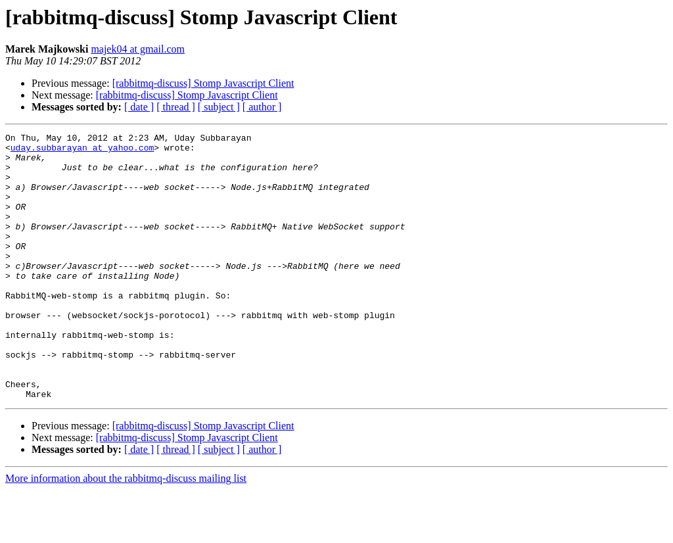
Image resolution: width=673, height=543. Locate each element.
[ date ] (139, 106)
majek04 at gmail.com (138, 49)
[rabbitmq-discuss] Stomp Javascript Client (203, 83)
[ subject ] (219, 106)
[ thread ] (175, 106)
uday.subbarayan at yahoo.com (82, 151)
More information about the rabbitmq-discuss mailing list (125, 531)
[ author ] (262, 106)
